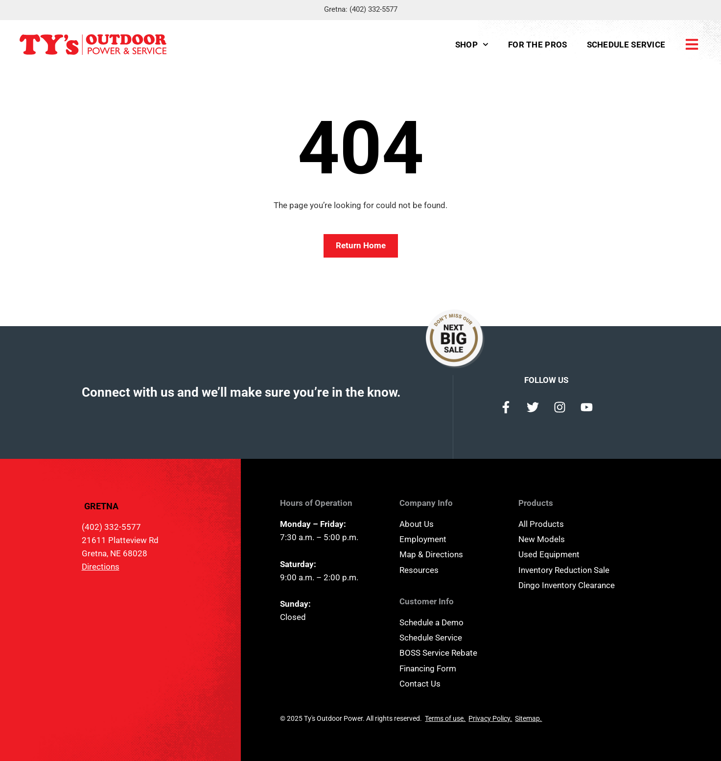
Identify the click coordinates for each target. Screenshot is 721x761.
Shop (471, 44)
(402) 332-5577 (373, 9)
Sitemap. (528, 718)
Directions (100, 566)
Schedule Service (626, 44)
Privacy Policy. (490, 718)
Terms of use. (445, 718)
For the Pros (537, 44)
